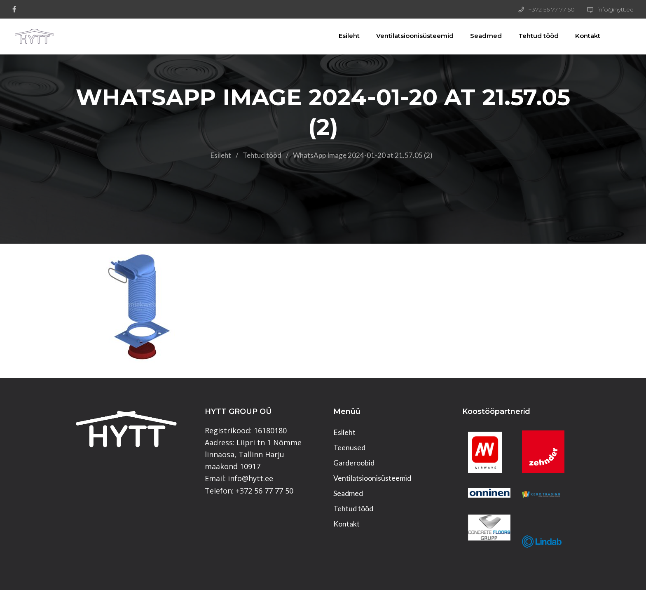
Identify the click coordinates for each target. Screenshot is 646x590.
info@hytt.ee (615, 9)
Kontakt (579, 36)
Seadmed (478, 36)
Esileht (340, 36)
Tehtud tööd (530, 36)
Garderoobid (353, 462)
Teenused (349, 447)
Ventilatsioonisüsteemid (406, 36)
